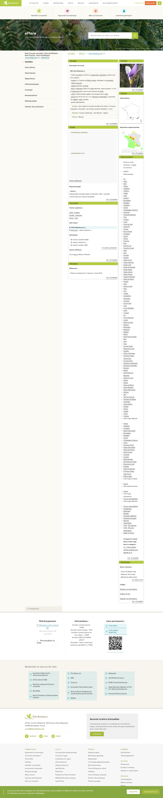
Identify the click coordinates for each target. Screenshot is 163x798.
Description (30, 67)
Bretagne (126, 203)
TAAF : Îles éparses (129, 525)
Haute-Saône (127, 269)
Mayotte (126, 332)
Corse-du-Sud (128, 224)
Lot (124, 315)
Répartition (30, 79)
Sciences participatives (33, 778)
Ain (124, 179)
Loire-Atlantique (128, 308)
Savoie (125, 383)
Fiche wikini (111, 626)
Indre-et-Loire (127, 286)
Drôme (125, 238)
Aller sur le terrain (96, 16)
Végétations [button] (58, 3)
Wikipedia (111, 673)
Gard (125, 250)
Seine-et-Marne (128, 385)
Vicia (27, 58)
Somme (125, 392)
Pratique (124, 776)
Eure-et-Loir (127, 246)
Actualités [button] (33, 3)
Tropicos (72, 683)
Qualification (125, 752)
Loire (125, 306)
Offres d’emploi (126, 782)
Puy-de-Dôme (128, 361)
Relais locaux (30, 774)
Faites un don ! (150, 3)
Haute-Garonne (128, 262)
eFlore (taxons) (61, 762)
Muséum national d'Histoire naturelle (42, 685)
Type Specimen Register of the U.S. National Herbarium (119, 688)
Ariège (125, 193)
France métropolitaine (130, 499)
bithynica (32, 58)
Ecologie (28, 90)
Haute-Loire (127, 265)
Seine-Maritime (128, 387)
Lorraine (126, 313)
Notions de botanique (96, 778)
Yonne (125, 414)
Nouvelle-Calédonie (129, 516)
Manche (126, 325)
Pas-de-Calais (128, 346)
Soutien (124, 761)
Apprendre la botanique (67, 16)
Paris (125, 344)
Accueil (71, 54)
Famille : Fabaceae (75, 215)
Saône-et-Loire (128, 378)
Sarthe (125, 380)
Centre (125, 438)
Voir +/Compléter (111, 123)
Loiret (125, 310)
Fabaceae (45, 58)
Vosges (125, 411)
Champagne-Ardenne (130, 210)
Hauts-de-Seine (128, 279)
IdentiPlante (60, 768)
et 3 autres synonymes (109, 248)
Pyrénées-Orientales (130, 366)
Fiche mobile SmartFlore (112, 631)
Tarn (124, 394)
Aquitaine (126, 188)
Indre (125, 284)
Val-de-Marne (127, 404)
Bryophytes (92, 759)
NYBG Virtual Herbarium (116, 683)
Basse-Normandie (129, 431)
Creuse (125, 229)
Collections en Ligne (63, 759)
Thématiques (30, 749)
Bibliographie (31, 101)
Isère (125, 289)
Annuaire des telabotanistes (66, 752)
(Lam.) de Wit (128, 48)
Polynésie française (129, 518)
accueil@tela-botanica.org (34, 729)
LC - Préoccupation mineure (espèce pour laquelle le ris (130, 549)
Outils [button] (70, 3)
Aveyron (126, 198)
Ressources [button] (93, 3)
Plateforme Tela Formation (65, 774)
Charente (126, 212)
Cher (125, 217)
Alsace (125, 186)
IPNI (71, 678)
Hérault (125, 281)
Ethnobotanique (32, 84)
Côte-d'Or (126, 227)
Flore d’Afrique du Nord (97, 768)
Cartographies (126, 779)
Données (124, 749)
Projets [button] (81, 3)
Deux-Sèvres (127, 231)
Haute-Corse (127, 260)
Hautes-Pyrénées (129, 277)
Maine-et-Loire (128, 322)
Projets (91, 749)
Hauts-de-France (129, 450)
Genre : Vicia (73, 218)
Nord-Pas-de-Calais (130, 337)
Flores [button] (46, 3)
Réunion (126, 368)
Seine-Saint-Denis (129, 390)
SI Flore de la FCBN (38, 680)
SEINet (72, 698)
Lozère (125, 320)
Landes (125, 293)
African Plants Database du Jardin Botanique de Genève (80, 693)
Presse (123, 785)
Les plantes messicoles (33, 768)
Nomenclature (31, 95)
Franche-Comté (128, 248)
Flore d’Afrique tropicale (97, 774)
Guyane (126, 258)
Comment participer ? (124, 16)
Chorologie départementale (98, 762)
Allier (125, 184)
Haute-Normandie (129, 267)
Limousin (126, 301)
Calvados (126, 205)
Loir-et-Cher (127, 303)
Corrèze (126, 219)
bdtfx (82, 54)
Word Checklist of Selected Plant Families (44, 696)
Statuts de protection (34, 107)
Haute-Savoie (127, 272)
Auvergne (126, 428)
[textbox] (110, 35)
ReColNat (35, 691)
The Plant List (74, 673)
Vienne (125, 409)
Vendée (125, 406)
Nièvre (125, 334)
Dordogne (126, 234)
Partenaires (125, 764)
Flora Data (29, 759)
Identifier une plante (39, 16)
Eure (125, 243)
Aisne (125, 181)
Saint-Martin (127, 523)
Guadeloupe (127, 509)
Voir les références (75, 181)
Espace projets (93, 752)
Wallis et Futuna (128, 533)
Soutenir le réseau (127, 767)
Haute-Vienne (127, 274)
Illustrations (30, 73)
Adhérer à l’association (129, 770)
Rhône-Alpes (127, 476)
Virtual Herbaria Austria (116, 694)
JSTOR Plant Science (115, 678)
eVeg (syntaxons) (61, 765)
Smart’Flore (59, 781)
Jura (124, 291)
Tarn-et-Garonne (128, 397)
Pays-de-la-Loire (128, 348)
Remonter (33, 609)
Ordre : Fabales (74, 212)
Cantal (125, 207)
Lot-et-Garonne (128, 317)
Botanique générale (95, 755)
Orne (125, 341)
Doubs (125, 236)
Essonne (126, 241)
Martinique (126, 327)
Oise (124, 339)
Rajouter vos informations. (128, 589)
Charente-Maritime (129, 215)
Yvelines (126, 416)
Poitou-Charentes (129, 353)
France (125, 484)
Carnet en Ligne (61, 755)
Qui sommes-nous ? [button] (110, 3)
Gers (125, 253)
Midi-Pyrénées (128, 459)
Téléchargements (127, 755)
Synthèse (29, 62)
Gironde (126, 255)
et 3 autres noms (137, 580)
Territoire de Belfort (129, 399)
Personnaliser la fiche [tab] (46, 641)
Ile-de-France (127, 452)
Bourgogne (127, 200)
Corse (125, 222)
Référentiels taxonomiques (65, 778)
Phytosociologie (31, 771)
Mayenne (126, 329)
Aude (125, 196)
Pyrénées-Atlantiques (130, 363)
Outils (58, 749)
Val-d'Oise (126, 402)
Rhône (125, 370)
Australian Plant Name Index (80, 687)
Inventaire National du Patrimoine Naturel (40, 674)
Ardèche (126, 191)
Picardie (126, 351)
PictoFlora (59, 771)
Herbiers (28, 762)
